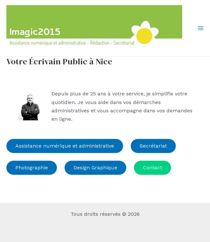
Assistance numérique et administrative (64, 146)
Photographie (31, 168)
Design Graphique (95, 168)
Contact (152, 168)
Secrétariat (153, 146)
